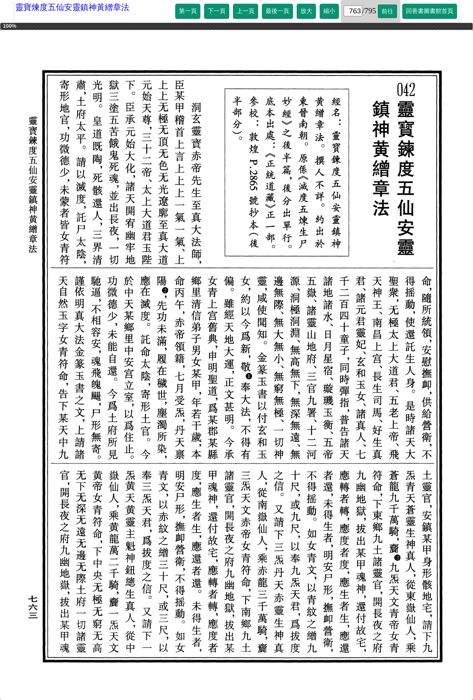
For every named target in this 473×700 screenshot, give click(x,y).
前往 (387, 11)
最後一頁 (277, 11)
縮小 (329, 11)
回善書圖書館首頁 (429, 11)
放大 (306, 11)
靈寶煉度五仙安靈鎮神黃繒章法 (72, 7)
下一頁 (217, 11)
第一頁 (188, 11)
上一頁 (245, 11)
